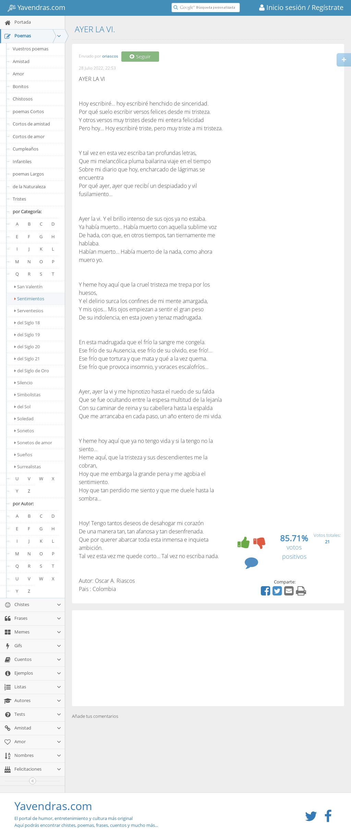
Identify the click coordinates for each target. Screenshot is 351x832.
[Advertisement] (208, 658)
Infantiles (22, 161)
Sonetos (24, 430)
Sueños (23, 454)
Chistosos (23, 99)
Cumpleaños (25, 149)
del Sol (22, 406)
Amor (18, 74)
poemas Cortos (28, 111)
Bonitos (20, 86)
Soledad (24, 418)
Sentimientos (29, 299)
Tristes (19, 199)
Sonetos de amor (33, 442)
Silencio (23, 382)
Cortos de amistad (31, 124)
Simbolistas (27, 394)
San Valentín (28, 287)
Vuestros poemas (30, 49)
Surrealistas (27, 466)
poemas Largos (28, 174)
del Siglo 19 (27, 334)
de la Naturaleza (29, 186)
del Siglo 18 (27, 322)
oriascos (110, 56)
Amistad (21, 61)
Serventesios (28, 311)
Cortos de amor (29, 136)
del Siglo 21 (27, 358)
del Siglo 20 (27, 346)
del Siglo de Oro (31, 370)
